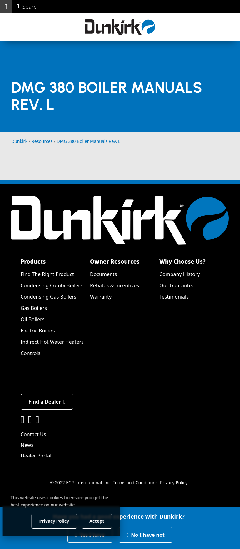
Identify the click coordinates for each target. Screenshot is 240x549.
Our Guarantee (177, 285)
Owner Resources (115, 261)
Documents (103, 274)
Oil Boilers (33, 319)
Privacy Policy (174, 482)
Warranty (101, 296)
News (27, 445)
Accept (106, 521)
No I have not (146, 534)
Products (33, 261)
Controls (30, 353)
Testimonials (174, 296)
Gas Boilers (34, 308)
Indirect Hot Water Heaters (52, 341)
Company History (179, 274)
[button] (6, 6)
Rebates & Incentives (114, 285)
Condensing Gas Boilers (48, 296)
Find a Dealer (46, 401)
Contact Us (33, 434)
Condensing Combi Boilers (52, 285)
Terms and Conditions (135, 482)
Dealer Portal (36, 455)
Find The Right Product (47, 274)
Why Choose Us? (182, 261)
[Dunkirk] (120, 27)
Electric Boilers (38, 330)
